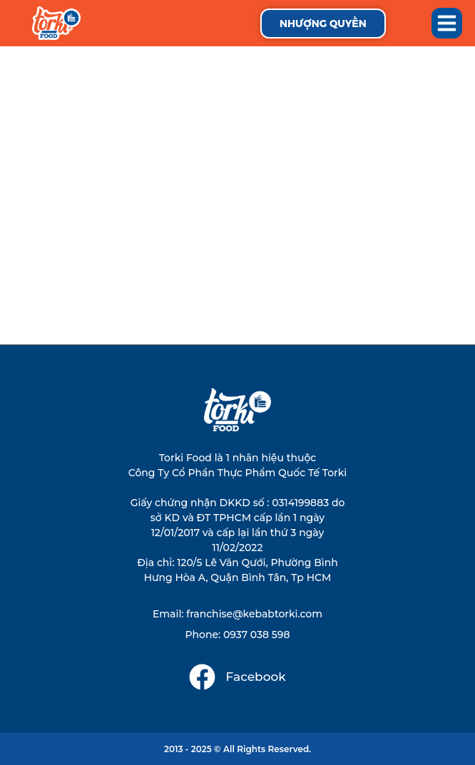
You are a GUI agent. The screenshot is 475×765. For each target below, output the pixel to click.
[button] (447, 23)
